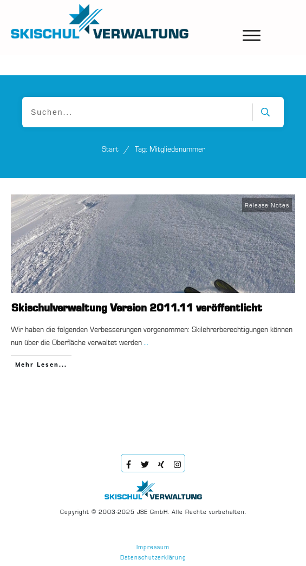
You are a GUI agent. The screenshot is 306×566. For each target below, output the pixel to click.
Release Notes (267, 206)
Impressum (153, 548)
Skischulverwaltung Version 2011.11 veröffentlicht (136, 308)
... (146, 343)
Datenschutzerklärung (153, 558)
